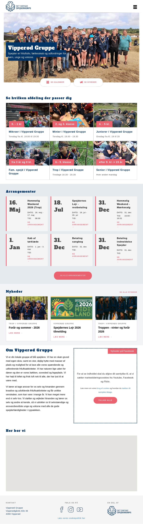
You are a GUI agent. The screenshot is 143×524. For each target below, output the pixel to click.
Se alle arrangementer (73, 275)
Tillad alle (105, 400)
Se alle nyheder (128, 292)
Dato (30, 212)
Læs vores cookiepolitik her (71, 518)
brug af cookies (103, 388)
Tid (29, 218)
